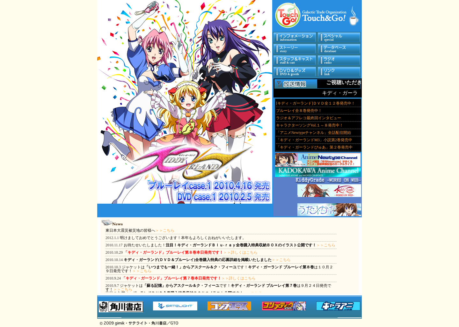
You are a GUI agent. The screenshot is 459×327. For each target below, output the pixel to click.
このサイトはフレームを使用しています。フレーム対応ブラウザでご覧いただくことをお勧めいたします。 (318, 125)
